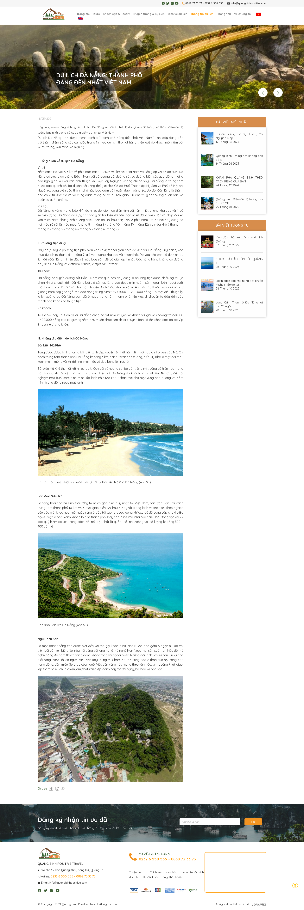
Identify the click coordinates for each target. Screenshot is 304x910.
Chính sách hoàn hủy (163, 872)
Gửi (253, 822)
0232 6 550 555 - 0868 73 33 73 (167, 859)
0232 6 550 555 (214, 3)
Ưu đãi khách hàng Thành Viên (163, 877)
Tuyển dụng (136, 872)
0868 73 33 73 (193, 3)
